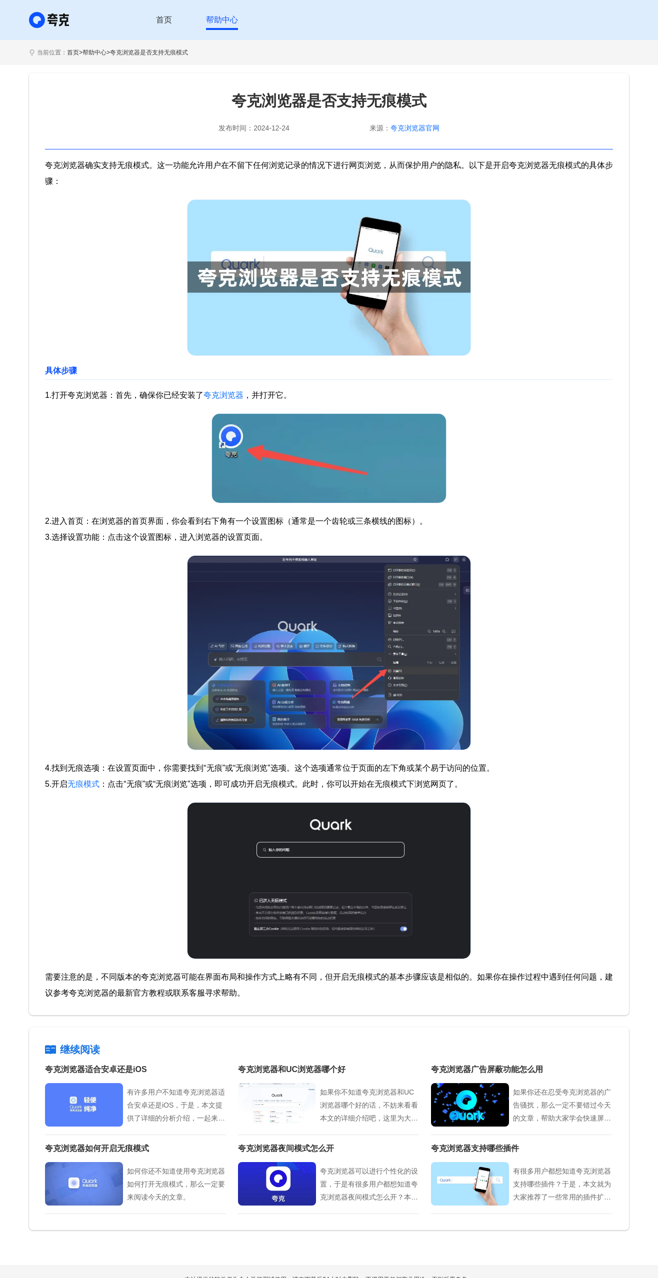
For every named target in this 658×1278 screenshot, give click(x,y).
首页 (164, 19)
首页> (74, 52)
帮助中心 (222, 19)
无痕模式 (84, 784)
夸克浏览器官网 (415, 128)
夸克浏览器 (224, 395)
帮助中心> (96, 52)
